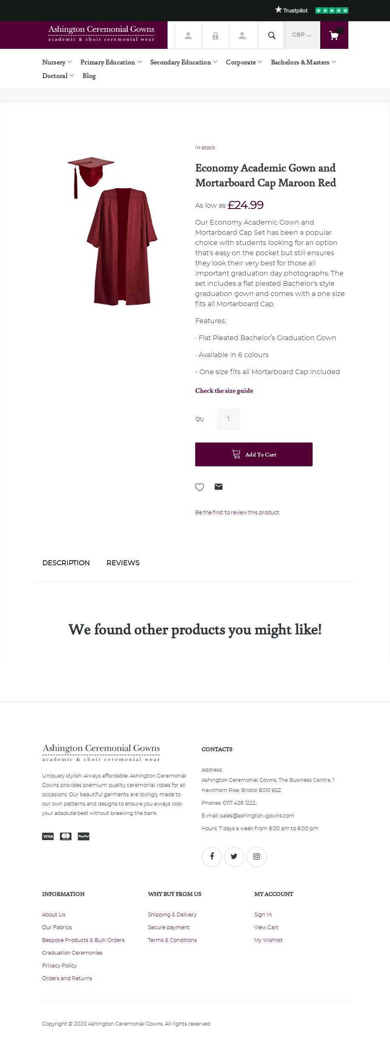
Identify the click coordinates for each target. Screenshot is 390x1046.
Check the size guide (224, 390)
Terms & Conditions (172, 940)
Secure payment (169, 927)
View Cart (266, 927)
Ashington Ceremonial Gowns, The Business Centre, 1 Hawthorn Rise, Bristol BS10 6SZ (268, 785)
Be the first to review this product (237, 512)
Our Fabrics (57, 927)
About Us (53, 914)
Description (66, 563)
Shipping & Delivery (172, 914)
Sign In (215, 34)
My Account (188, 34)
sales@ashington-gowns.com (257, 815)
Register (242, 34)
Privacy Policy (59, 965)
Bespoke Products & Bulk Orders (83, 940)
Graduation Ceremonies (72, 953)
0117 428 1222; (239, 803)
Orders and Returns (67, 978)
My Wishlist (268, 940)
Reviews (122, 563)
